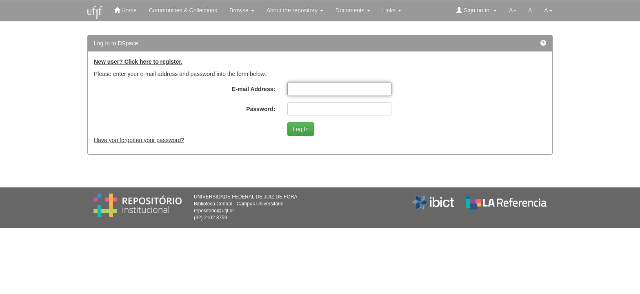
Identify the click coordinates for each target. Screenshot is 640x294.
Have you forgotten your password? (139, 140)
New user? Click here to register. (138, 61)
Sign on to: (476, 10)
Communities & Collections (183, 10)
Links (392, 10)
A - (512, 10)
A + (548, 10)
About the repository (295, 10)
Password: (260, 109)
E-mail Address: (253, 89)
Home (125, 10)
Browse (241, 10)
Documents (353, 10)
